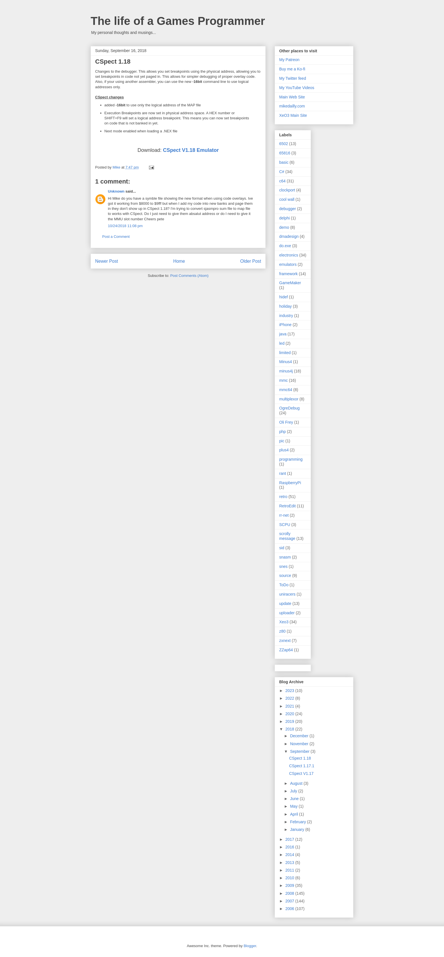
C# (281, 171)
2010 (290, 878)
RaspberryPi (290, 482)
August (296, 783)
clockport (287, 190)
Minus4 (285, 361)
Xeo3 (284, 622)
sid (281, 548)
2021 (290, 706)
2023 (290, 690)
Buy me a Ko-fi (292, 69)
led (282, 343)
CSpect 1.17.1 (301, 766)
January (297, 829)
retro (283, 496)
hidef (283, 297)
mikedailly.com (292, 106)
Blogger (250, 946)
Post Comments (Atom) (189, 275)
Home (179, 261)
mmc (283, 380)
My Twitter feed (292, 78)
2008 (290, 893)
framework (288, 273)
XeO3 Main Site (293, 115)
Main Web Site (292, 97)
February (298, 822)
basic (284, 162)
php (282, 431)
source (285, 575)
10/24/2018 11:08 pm (125, 226)
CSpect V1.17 (301, 773)
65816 (284, 153)
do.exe (285, 245)
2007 (290, 901)
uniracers (287, 594)
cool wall (286, 199)
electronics (288, 255)
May (294, 806)
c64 (282, 181)
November (299, 744)
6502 (283, 143)
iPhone (285, 324)
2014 (290, 854)
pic (281, 441)
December (299, 736)
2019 (290, 721)
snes (283, 566)
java (283, 334)
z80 (282, 631)
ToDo (284, 585)
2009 (290, 885)
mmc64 (285, 389)
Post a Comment (116, 236)
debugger (287, 208)
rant (282, 473)
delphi (284, 218)
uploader (287, 613)
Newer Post (106, 261)
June (295, 798)
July (294, 791)
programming (290, 459)
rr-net (284, 515)
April (294, 814)
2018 (290, 729)
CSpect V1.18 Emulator (191, 150)
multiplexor (288, 399)
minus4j (286, 371)
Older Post (250, 261)
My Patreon (289, 59)
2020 (290, 714)
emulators (287, 264)
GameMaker (290, 283)
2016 (290, 847)
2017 (290, 839)
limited (285, 352)
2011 (290, 870)
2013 (290, 862)
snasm (285, 557)
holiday (285, 306)
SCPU (284, 524)
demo (284, 227)
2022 (290, 698)
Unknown (116, 191)
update (285, 603)
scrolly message (287, 536)
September (300, 751)
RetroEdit (287, 506)
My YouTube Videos (296, 87)
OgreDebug (289, 408)
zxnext (285, 640)
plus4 (284, 450)
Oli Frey (286, 422)
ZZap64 (286, 650)
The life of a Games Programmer (178, 21)
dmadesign (289, 236)
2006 (290, 908)
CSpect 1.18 (300, 758)
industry (286, 315)
